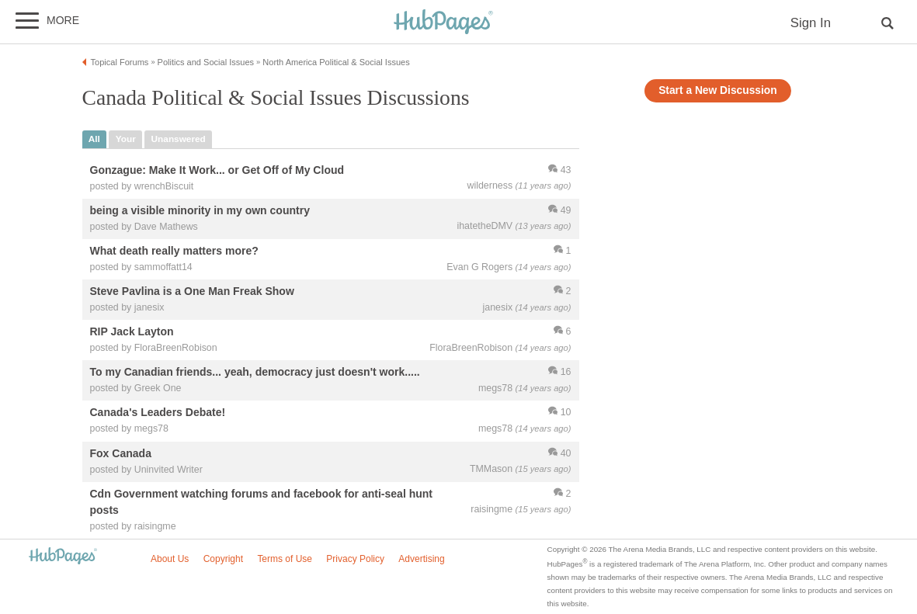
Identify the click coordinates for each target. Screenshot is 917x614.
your (126, 139)
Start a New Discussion (717, 90)
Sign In (810, 23)
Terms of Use (284, 558)
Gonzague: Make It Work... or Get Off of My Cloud (217, 170)
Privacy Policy (355, 558)
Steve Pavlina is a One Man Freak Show (192, 291)
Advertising (421, 558)
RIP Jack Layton (132, 332)
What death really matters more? (174, 251)
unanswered (178, 139)
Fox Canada (120, 453)
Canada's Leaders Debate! (158, 413)
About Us (170, 558)
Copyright (223, 558)
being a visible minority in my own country (200, 210)
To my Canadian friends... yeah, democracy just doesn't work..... (255, 372)
